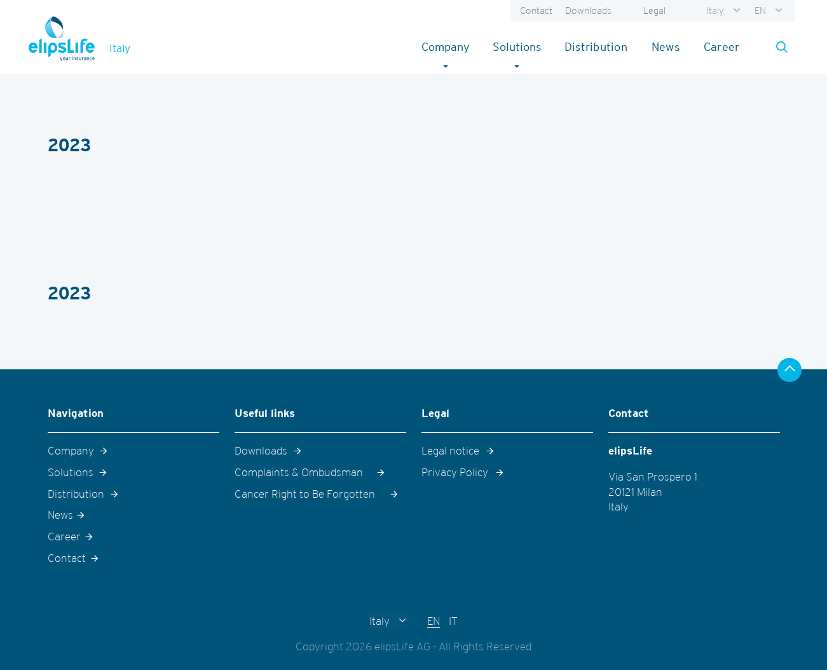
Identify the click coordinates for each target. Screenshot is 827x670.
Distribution (595, 46)
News (666, 46)
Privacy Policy (454, 472)
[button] (778, 47)
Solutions (522, 46)
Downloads (588, 10)
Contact (536, 10)
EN (760, 10)
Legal (654, 10)
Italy (715, 10)
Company (451, 46)
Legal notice (450, 450)
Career (722, 46)
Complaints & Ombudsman (299, 472)
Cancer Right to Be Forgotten (305, 494)
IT (453, 621)
